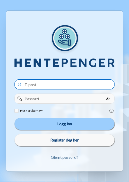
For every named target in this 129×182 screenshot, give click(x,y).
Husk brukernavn (31, 110)
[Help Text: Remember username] (111, 111)
